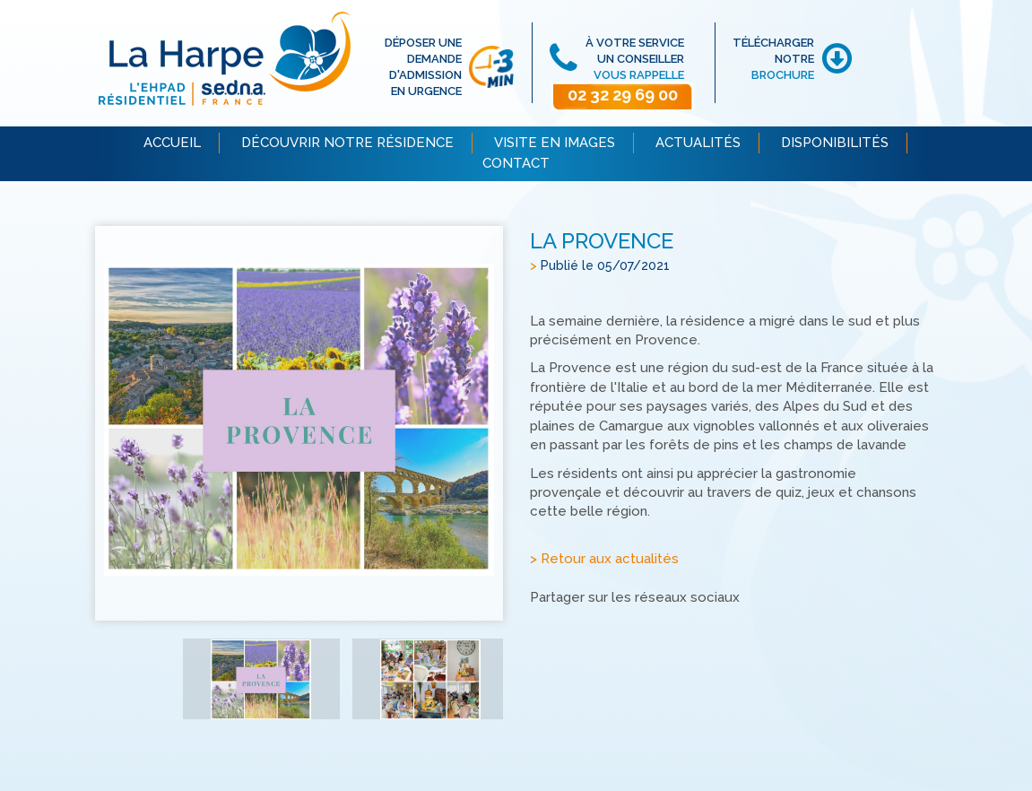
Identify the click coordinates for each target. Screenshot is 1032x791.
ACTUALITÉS (698, 143)
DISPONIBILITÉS (835, 143)
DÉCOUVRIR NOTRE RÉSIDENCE (347, 143)
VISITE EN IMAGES (554, 143)
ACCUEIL (172, 143)
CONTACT (516, 163)
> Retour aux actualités (604, 560)
